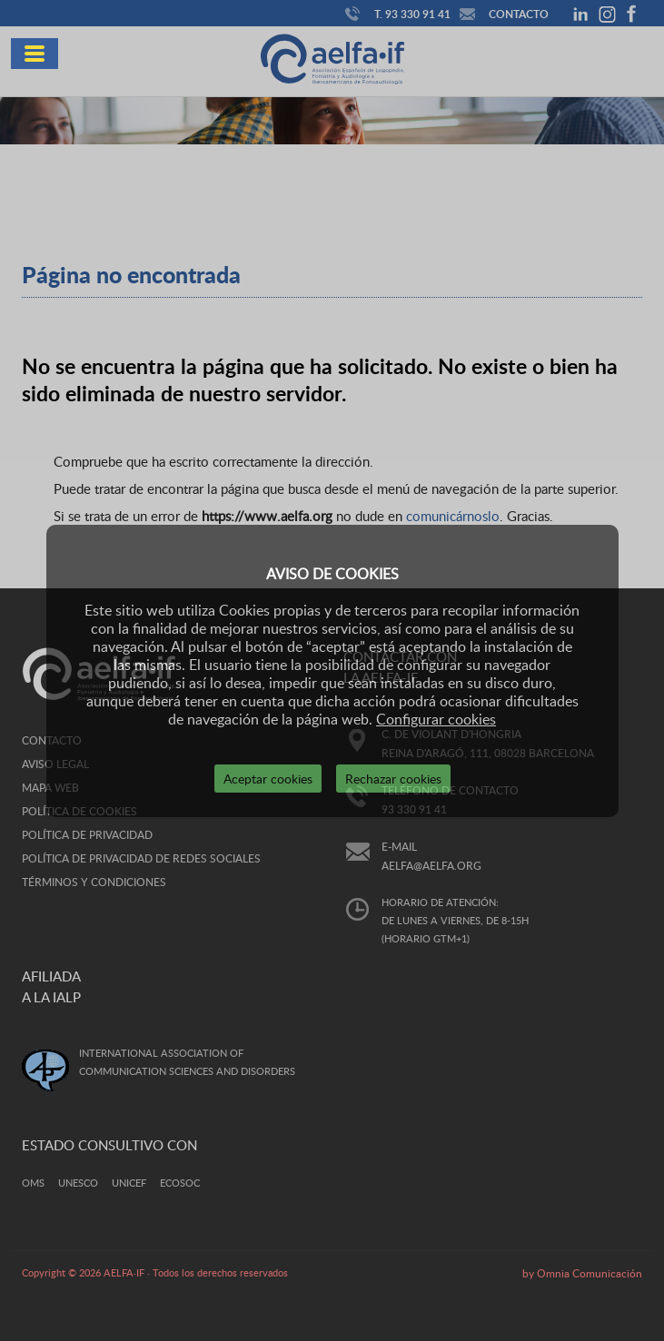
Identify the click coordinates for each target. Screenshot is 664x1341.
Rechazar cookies (393, 778)
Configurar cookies (436, 719)
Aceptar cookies (267, 778)
